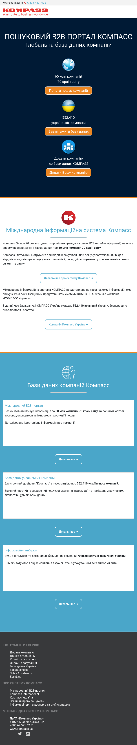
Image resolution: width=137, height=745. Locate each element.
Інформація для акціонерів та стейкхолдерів (40, 704)
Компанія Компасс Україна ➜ (68, 324)
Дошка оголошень (22, 656)
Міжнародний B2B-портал (27, 690)
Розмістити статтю (23, 659)
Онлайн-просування (23, 663)
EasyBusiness (19, 670)
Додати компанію (22, 652)
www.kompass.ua (21, 729)
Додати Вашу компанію (68, 172)
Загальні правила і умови (27, 701)
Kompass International (24, 694)
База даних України (23, 666)
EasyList (15, 676)
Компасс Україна (21, 697)
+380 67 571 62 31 (22, 725)
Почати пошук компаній (68, 90)
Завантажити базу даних (68, 131)
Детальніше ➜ (68, 459)
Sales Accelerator (21, 673)
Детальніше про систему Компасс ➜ (68, 278)
